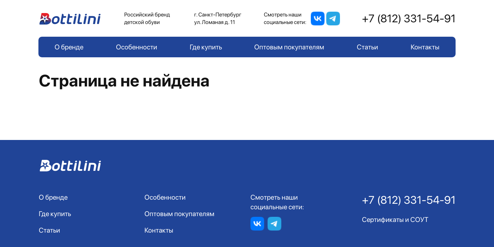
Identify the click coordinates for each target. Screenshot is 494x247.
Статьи (367, 47)
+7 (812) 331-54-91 (409, 18)
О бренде (69, 47)
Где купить (206, 47)
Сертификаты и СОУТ (395, 219)
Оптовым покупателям (289, 47)
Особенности (136, 47)
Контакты (425, 47)
